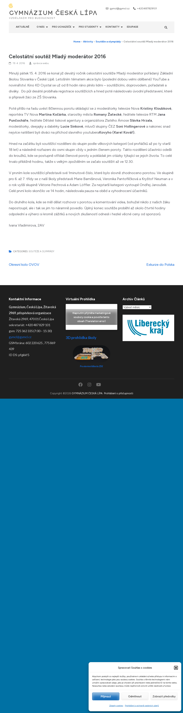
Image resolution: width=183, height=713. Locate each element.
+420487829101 (147, 8)
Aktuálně (22, 26)
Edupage (132, 26)
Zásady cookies (116, 705)
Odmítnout (135, 696)
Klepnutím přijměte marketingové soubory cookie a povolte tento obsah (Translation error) (91, 316)
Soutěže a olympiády (41, 251)
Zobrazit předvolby (164, 696)
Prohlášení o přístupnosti (118, 393)
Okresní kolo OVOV (24, 264)
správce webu (41, 63)
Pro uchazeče (61, 26)
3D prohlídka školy (81, 337)
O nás (41, 26)
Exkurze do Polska (160, 264)
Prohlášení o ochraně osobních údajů (142, 705)
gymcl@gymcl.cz (119, 8)
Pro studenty (88, 26)
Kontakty (112, 26)
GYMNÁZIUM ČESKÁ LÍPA (53, 13)
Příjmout (106, 696)
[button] (176, 668)
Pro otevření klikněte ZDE (91, 366)
